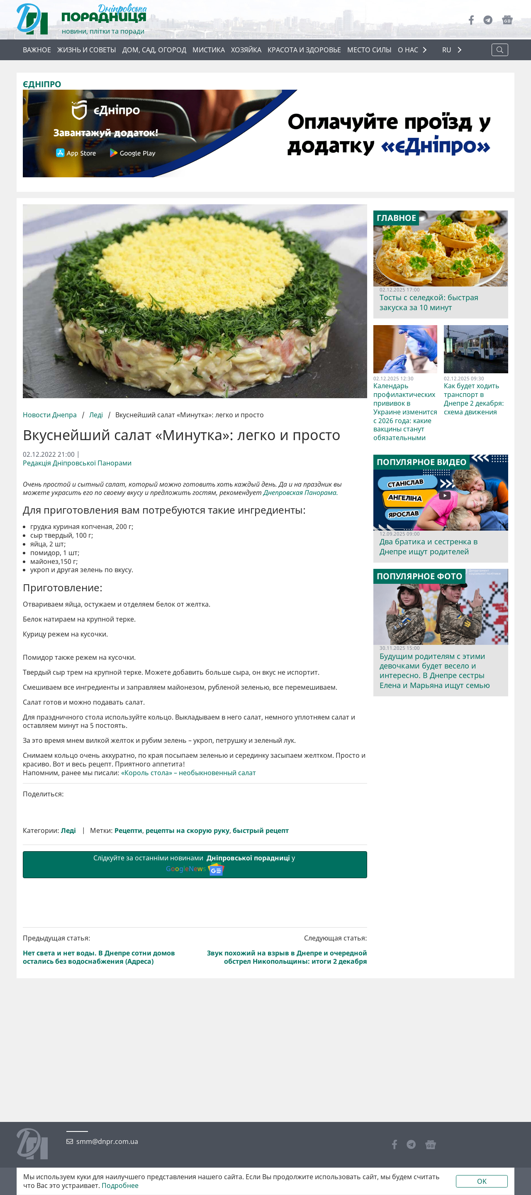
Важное (37, 49)
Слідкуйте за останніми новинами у (195, 864)
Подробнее (120, 1185)
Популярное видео (422, 462)
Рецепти (128, 830)
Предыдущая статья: (107, 950)
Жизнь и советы (86, 49)
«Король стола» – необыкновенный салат (188, 773)
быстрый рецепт (261, 830)
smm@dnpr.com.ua (107, 1141)
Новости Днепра (50, 414)
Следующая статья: (283, 950)
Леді (96, 414)
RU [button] (447, 50)
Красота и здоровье (304, 49)
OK (482, 1181)
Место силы (369, 49)
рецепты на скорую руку (187, 830)
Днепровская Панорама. (301, 492)
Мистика (208, 49)
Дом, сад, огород (154, 49)
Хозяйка (246, 49)
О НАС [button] (408, 49)
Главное (396, 218)
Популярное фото (420, 576)
